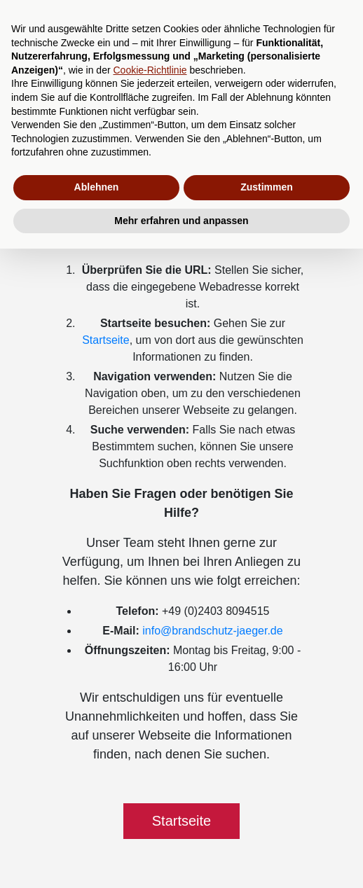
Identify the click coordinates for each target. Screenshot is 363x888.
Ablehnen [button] (96, 187)
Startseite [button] (181, 820)
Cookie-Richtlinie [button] (149, 70)
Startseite (106, 340)
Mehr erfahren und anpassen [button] (181, 220)
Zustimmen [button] (266, 187)
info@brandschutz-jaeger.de (212, 631)
